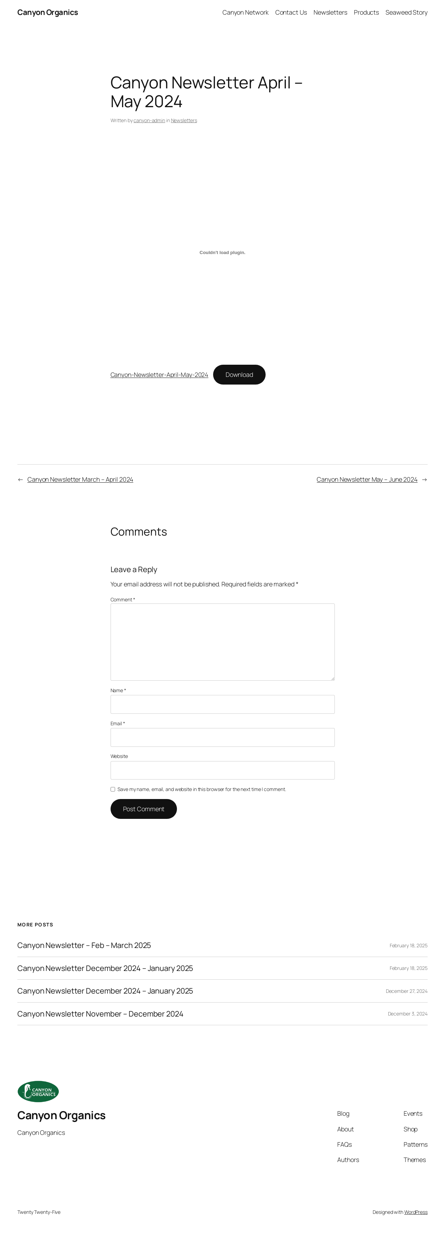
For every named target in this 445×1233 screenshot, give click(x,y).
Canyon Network (245, 12)
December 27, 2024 (407, 991)
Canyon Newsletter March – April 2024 (80, 479)
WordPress (416, 1212)
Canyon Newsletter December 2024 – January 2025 (105, 968)
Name (118, 690)
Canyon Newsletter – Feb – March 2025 (84, 945)
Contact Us (291, 12)
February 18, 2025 (409, 945)
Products (366, 12)
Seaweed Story (407, 12)
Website (119, 756)
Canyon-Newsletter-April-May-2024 (160, 374)
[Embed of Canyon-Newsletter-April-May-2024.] (223, 252)
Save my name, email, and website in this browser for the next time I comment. (202, 789)
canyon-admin (149, 120)
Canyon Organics (47, 12)
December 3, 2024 (408, 1013)
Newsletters (330, 12)
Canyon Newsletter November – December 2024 (100, 1014)
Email (118, 723)
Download (239, 374)
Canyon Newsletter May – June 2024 (367, 479)
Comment (123, 599)
